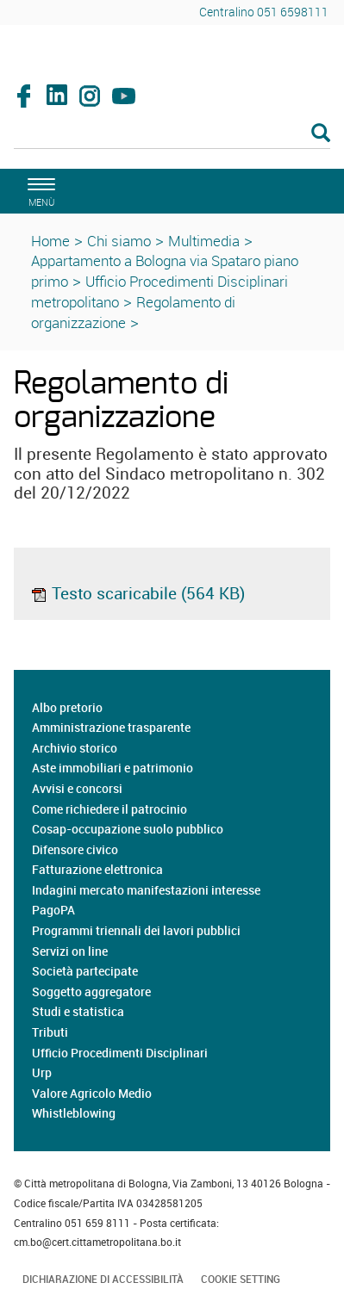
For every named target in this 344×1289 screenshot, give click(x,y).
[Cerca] (172, 134)
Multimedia (204, 241)
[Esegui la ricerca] (320, 134)
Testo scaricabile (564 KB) (137, 593)
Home (50, 241)
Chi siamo (119, 241)
